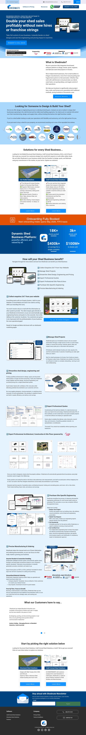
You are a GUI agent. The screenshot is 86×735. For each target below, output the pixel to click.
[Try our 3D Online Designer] (61, 319)
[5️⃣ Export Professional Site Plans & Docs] (56, 281)
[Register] (68, 704)
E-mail (34, 700)
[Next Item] (75, 554)
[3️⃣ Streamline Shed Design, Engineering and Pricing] (56, 274)
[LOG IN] (77, 2)
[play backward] (4, 129)
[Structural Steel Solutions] (18, 717)
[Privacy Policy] (45, 715)
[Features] (18, 719)
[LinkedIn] (45, 730)
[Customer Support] (12, 2)
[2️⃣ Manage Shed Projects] (56, 271)
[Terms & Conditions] (45, 717)
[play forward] (79, 129)
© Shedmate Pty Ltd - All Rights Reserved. (44, 727)
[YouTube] (42, 730)
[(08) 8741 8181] (66, 2)
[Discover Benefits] (62, 96)
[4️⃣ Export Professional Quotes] (56, 278)
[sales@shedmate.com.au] (50, 2)
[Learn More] (30, 211)
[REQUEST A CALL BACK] (71, 6)
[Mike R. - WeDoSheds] (44, 633)
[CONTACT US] (67, 718)
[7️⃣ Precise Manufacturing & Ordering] (56, 288)
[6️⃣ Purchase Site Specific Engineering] (56, 285)
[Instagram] (49, 730)
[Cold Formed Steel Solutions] (18, 715)
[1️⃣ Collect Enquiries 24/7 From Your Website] (56, 268)
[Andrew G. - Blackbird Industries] (41, 633)
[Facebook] (38, 730)
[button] (28, 7)
